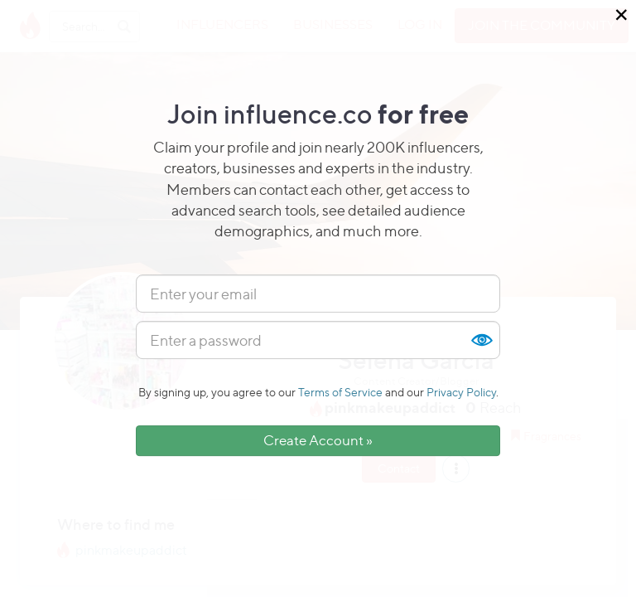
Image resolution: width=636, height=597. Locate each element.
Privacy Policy (461, 392)
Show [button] (481, 340)
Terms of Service (340, 392)
